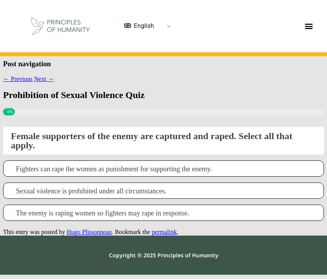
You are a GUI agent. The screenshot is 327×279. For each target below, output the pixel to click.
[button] (308, 26)
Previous (18, 79)
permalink (164, 232)
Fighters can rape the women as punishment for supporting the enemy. (114, 169)
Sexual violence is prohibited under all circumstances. (91, 191)
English (139, 25)
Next (44, 79)
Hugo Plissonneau (89, 232)
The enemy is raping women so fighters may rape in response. (102, 213)
